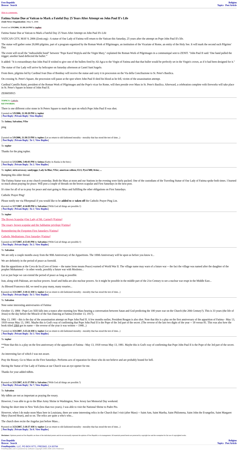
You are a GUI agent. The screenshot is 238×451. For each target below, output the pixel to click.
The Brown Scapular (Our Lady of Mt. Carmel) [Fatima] (31, 219)
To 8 (32, 429)
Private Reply (21, 116)
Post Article (231, 5)
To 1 (32, 140)
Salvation (42, 206)
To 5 (32, 294)
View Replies (36, 116)
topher (40, 113)
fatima (41, 162)
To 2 (32, 164)
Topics (220, 5)
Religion (233, 2)
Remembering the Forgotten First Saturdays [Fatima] (29, 230)
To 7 (32, 385)
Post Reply (8, 116)
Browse (5, 5)
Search (13, 5)
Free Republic (8, 2)
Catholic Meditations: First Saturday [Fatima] (25, 236)
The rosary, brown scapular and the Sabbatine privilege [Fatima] (36, 225)
